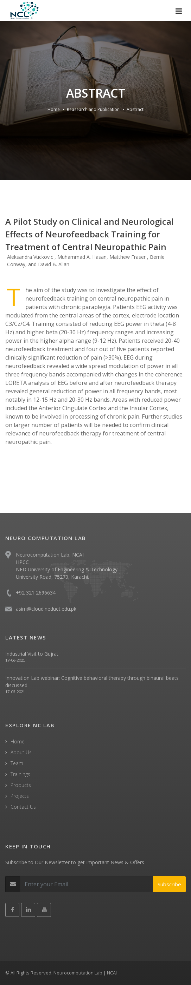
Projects (20, 796)
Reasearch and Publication (93, 109)
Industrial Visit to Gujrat (31, 653)
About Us (21, 752)
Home (53, 109)
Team (17, 763)
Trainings (20, 774)
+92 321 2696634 (36, 592)
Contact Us (23, 806)
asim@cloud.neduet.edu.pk (46, 608)
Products (21, 785)
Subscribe (169, 884)
